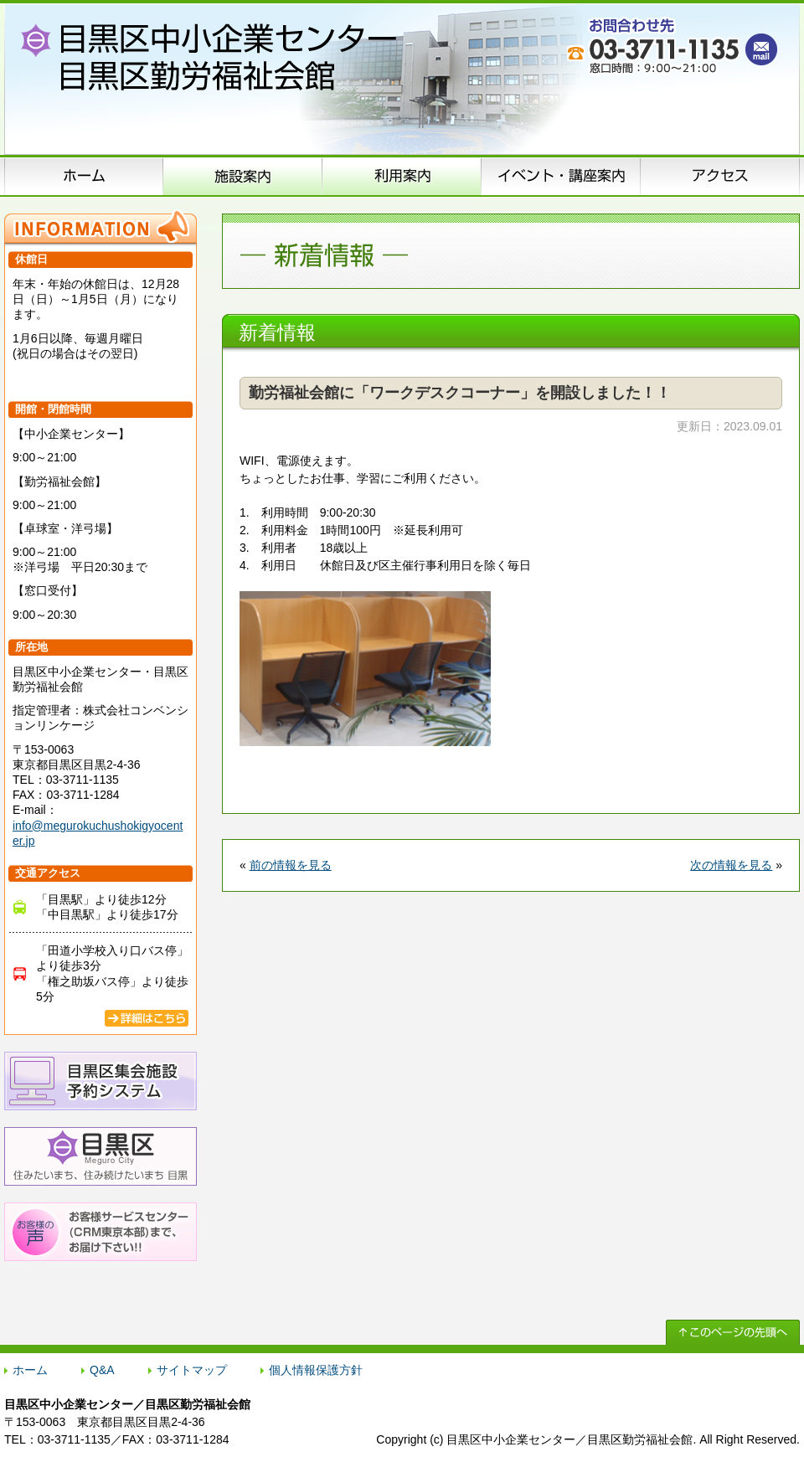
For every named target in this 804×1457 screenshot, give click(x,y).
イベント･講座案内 (561, 176)
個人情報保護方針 (316, 1370)
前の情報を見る (291, 865)
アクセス (720, 176)
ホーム (83, 176)
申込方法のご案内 (402, 176)
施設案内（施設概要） (242, 176)
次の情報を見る (731, 865)
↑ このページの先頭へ (733, 1332)
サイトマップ (192, 1370)
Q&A (102, 1370)
